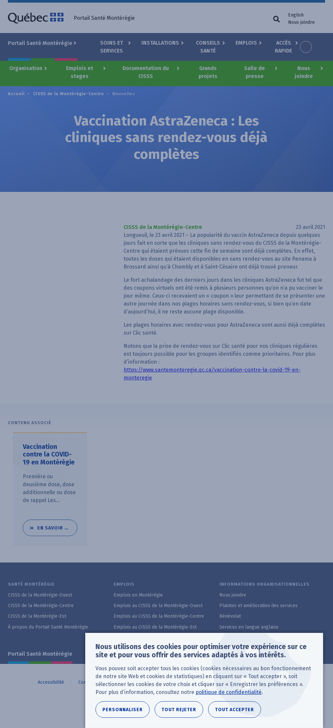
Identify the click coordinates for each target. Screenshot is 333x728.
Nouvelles (123, 93)
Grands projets (208, 72)
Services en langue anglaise (248, 627)
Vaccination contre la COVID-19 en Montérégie (49, 455)
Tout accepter (234, 710)
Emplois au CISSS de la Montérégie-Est (155, 627)
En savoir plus (57, 525)
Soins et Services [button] (111, 47)
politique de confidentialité (229, 693)
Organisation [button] (25, 68)
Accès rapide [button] (283, 47)
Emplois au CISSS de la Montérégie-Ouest (158, 605)
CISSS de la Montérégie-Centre (68, 93)
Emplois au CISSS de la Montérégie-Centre (159, 616)
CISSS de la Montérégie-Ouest (40, 595)
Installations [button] (160, 43)
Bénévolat (230, 616)
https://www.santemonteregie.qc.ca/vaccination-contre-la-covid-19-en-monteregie (212, 374)
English (296, 15)
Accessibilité (51, 682)
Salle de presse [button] (254, 72)
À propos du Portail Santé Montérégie (48, 627)
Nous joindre (301, 22)
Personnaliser (122, 710)
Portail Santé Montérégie (40, 654)
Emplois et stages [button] (79, 72)
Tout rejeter (179, 710)
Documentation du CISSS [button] (146, 72)
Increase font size (306, 47)
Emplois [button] (246, 43)
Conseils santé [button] (208, 47)
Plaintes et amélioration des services (258, 605)
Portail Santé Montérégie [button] (40, 43)
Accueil (16, 93)
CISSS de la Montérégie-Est (37, 616)
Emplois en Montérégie (138, 595)
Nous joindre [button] (304, 72)
